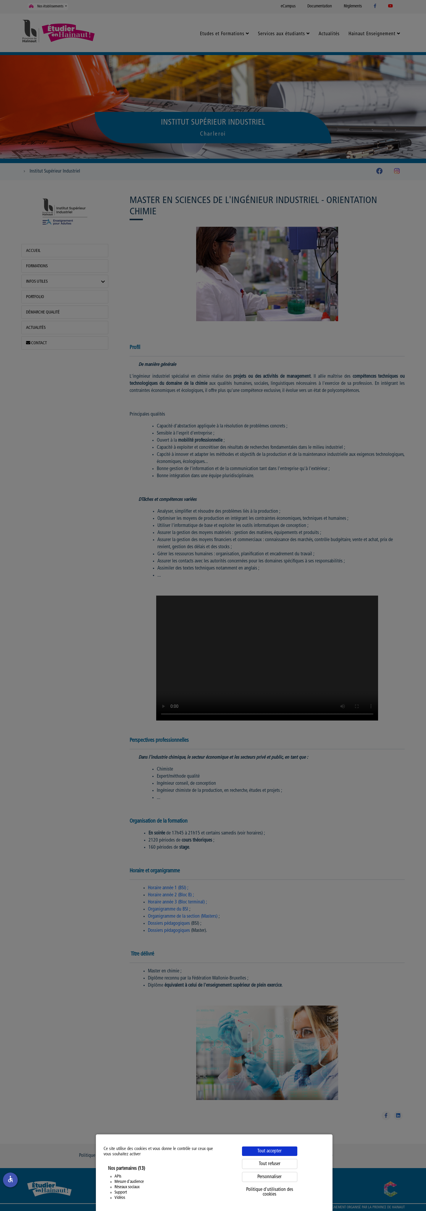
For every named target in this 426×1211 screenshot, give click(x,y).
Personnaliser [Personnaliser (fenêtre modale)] (269, 1177)
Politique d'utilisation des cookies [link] (269, 1192)
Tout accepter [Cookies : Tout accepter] (269, 1151)
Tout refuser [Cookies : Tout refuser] (269, 1164)
